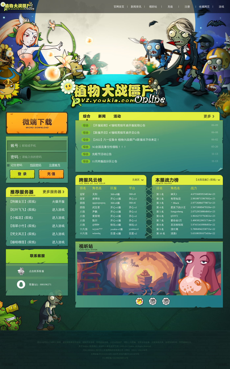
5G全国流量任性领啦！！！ (149, 147)
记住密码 (14, 165)
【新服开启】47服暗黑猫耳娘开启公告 (149, 133)
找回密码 (35, 165)
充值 (170, 6)
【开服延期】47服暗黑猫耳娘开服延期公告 (149, 125)
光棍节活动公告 (149, 154)
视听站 (153, 6)
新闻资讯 (136, 6)
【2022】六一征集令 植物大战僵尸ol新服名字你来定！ (149, 140)
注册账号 (54, 165)
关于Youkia (83, 346)
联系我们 (93, 346)
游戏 (221, 6)
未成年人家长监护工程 (109, 346)
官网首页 (119, 6)
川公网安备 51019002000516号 (115, 358)
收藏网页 (204, 6)
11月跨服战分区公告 (149, 161)
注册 (187, 6)
